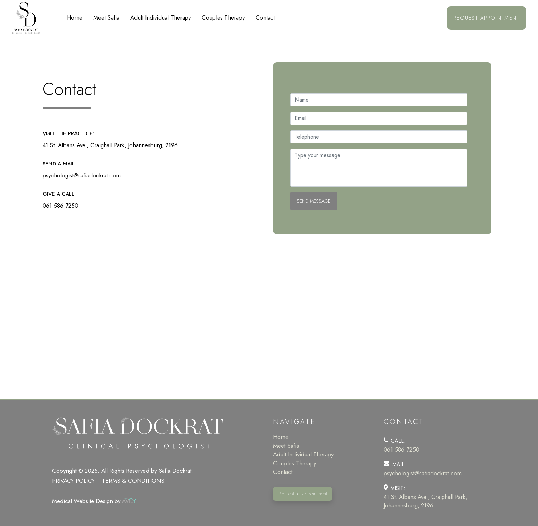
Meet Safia (106, 17)
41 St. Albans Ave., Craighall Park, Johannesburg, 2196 (110, 145)
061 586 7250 (60, 205)
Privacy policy (73, 481)
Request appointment (487, 18)
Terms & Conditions (133, 481)
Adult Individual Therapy (160, 17)
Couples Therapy (223, 17)
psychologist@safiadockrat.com (82, 175)
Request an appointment (302, 494)
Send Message (313, 201)
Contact (265, 17)
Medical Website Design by (94, 501)
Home (74, 17)
